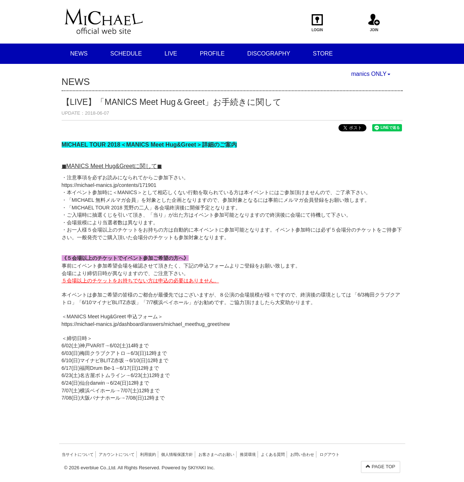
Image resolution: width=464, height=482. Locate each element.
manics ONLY (370, 74)
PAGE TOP (380, 466)
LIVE (171, 53)
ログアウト (330, 454)
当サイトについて (78, 454)
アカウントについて (117, 454)
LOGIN (317, 23)
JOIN (374, 23)
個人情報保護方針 (177, 454)
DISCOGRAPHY (268, 53)
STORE (323, 53)
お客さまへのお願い (216, 454)
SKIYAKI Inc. (201, 467)
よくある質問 (273, 454)
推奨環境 (248, 454)
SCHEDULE (126, 53)
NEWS (79, 53)
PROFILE (212, 53)
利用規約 (148, 454)
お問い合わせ (302, 454)
